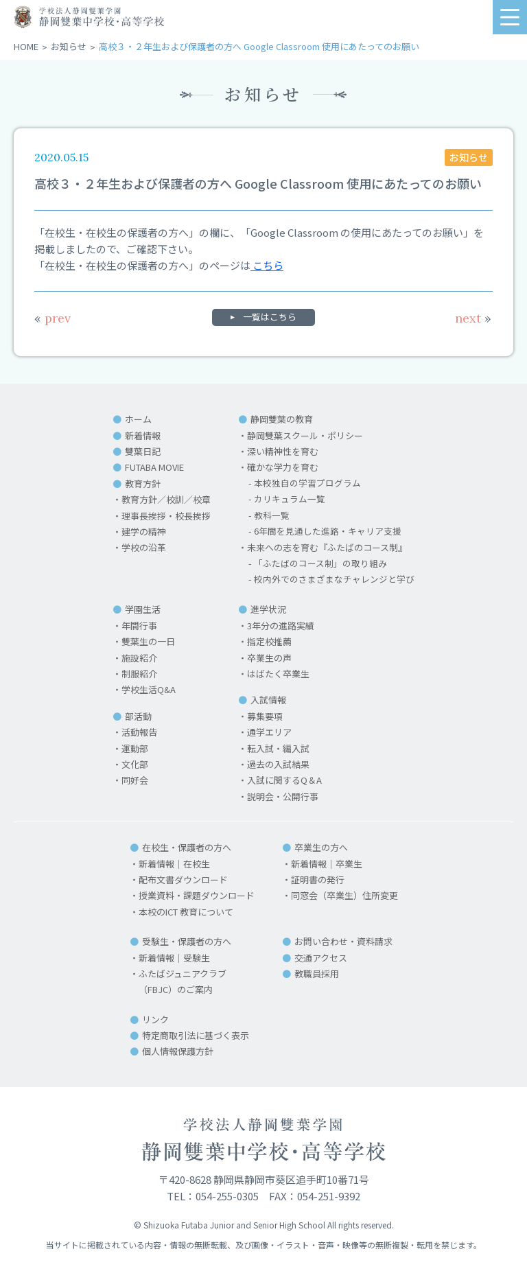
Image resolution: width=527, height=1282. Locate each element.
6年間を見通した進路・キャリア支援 (327, 531)
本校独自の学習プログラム (307, 483)
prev (52, 318)
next (473, 318)
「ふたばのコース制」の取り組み (320, 563)
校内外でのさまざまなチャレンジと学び (334, 579)
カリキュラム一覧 (289, 499)
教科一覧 (272, 515)
